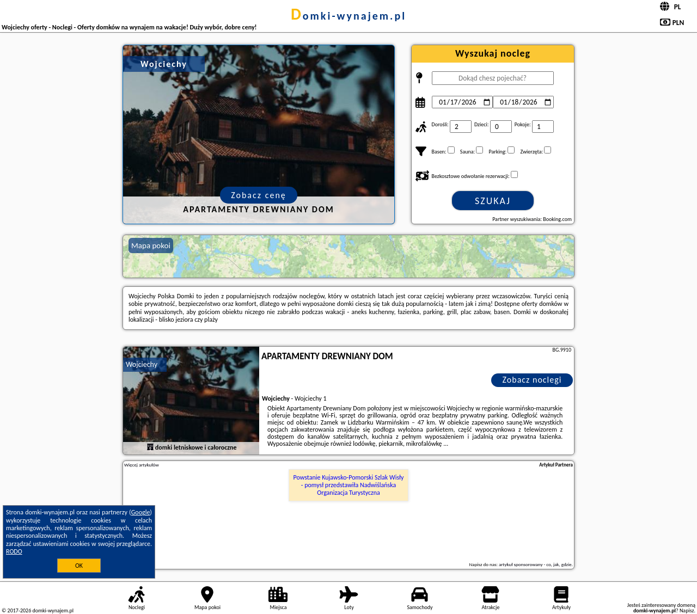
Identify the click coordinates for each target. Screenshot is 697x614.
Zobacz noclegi (532, 379)
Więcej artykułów (141, 465)
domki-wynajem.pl (348, 15)
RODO (14, 551)
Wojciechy (141, 364)
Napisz (687, 610)
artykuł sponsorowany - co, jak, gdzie (535, 564)
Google (140, 512)
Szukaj (493, 201)
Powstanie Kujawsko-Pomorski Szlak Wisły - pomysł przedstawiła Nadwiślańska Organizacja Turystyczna (349, 485)
